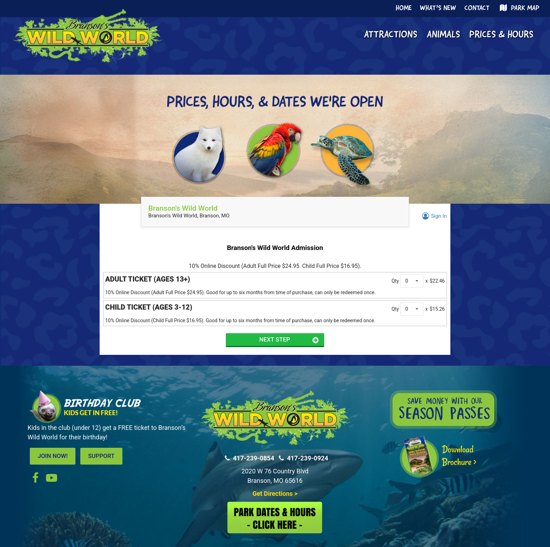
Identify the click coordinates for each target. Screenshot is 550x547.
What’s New (438, 8)
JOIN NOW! (53, 455)
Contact (477, 8)
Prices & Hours (501, 35)
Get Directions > (275, 493)
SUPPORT (101, 455)
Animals (443, 35)
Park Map (518, 8)
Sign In (433, 216)
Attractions (390, 35)
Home (404, 8)
